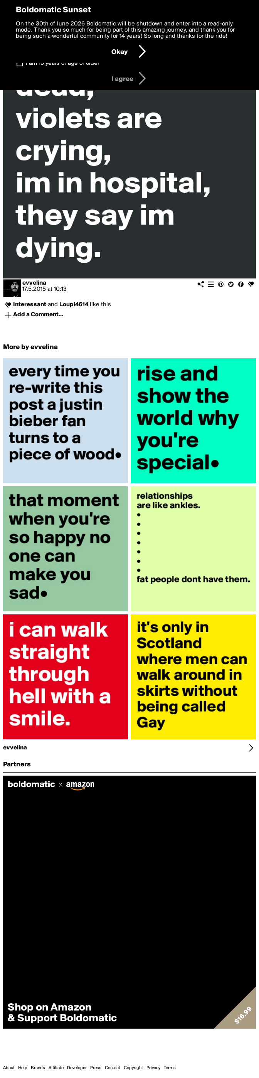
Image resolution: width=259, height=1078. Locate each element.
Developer (77, 1068)
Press (95, 1068)
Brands (38, 1068)
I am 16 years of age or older (62, 63)
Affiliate (56, 1068)
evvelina (34, 283)
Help (22, 1068)
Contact (112, 1068)
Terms (170, 1068)
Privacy (153, 1068)
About (9, 1068)
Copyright (133, 1068)
